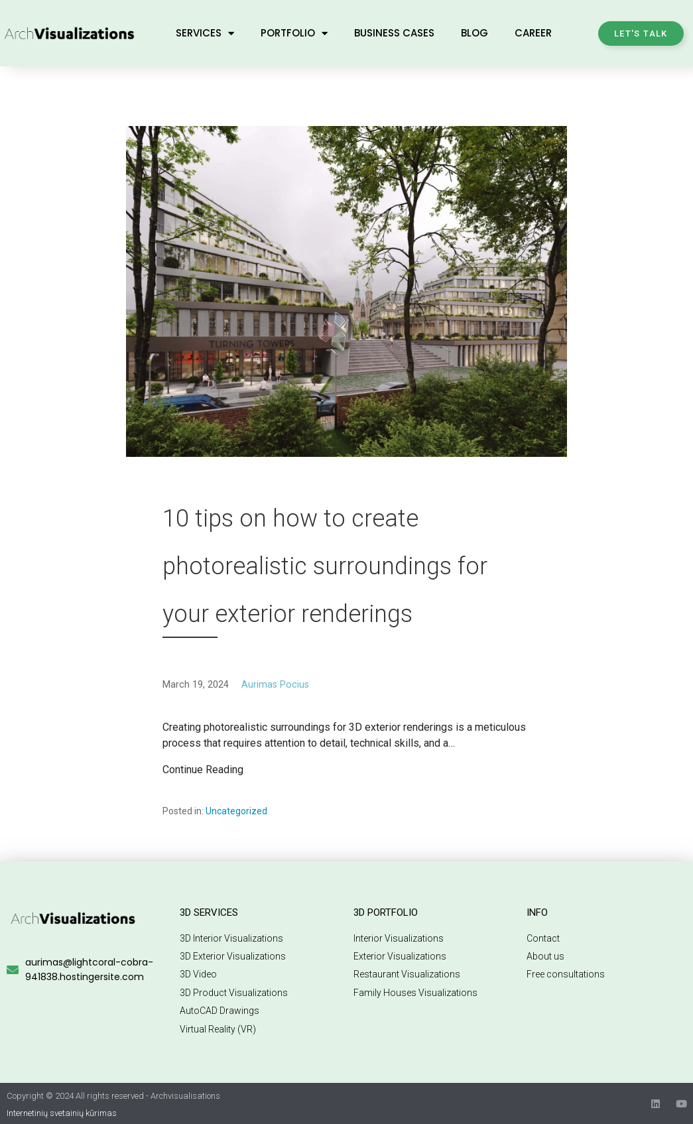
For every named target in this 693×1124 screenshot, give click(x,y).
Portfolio (294, 33)
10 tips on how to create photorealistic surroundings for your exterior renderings (324, 566)
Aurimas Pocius (275, 684)
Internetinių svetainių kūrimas (62, 1113)
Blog (474, 33)
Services (205, 33)
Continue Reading (202, 769)
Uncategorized (236, 811)
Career (533, 33)
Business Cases (394, 33)
